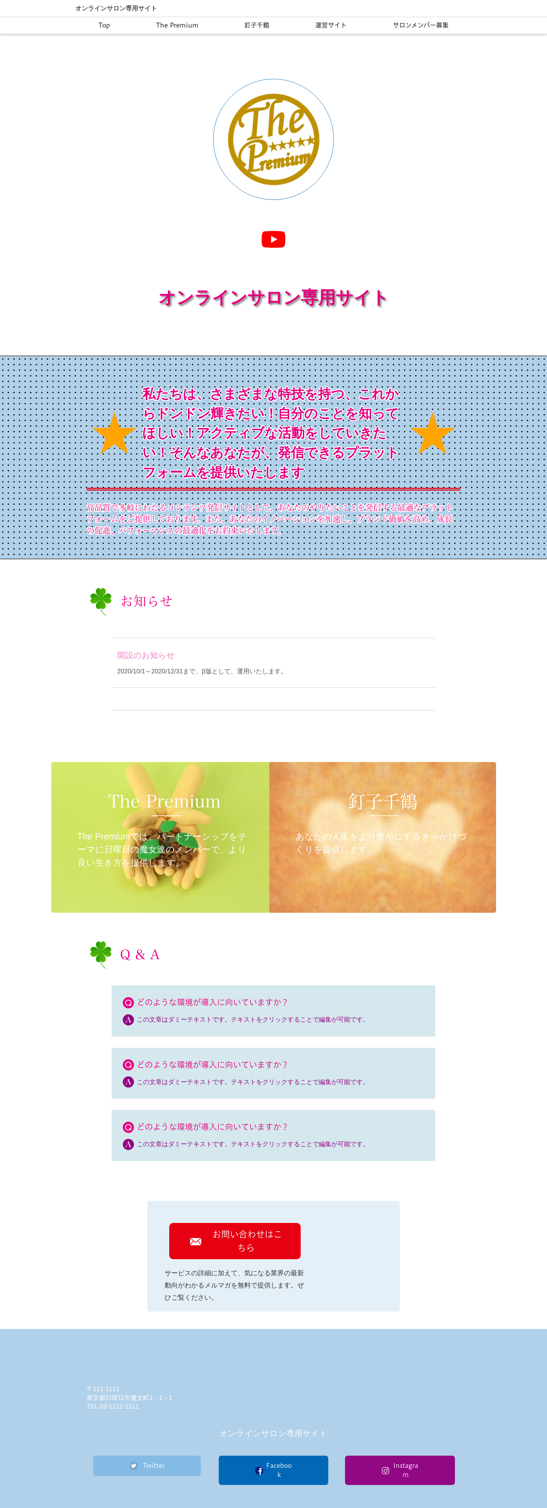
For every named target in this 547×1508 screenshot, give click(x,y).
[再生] (273, 239)
